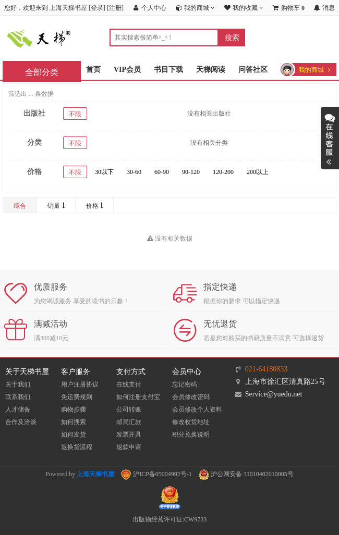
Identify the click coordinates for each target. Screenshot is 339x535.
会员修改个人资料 (197, 409)
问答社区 (253, 69)
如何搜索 (73, 422)
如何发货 (73, 434)
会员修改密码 (191, 397)
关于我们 (17, 384)
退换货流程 (76, 447)
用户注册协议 (80, 384)
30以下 (104, 172)
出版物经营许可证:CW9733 (169, 519)
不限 (75, 114)
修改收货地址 (191, 422)
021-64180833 (266, 369)
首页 (93, 69)
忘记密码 (184, 384)
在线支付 (128, 384)
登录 (97, 7)
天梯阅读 (210, 69)
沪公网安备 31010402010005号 (246, 474)
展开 (330, 138)
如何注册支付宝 (138, 397)
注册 (115, 7)
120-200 (223, 172)
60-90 (161, 172)
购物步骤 (73, 409)
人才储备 (17, 409)
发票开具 (128, 434)
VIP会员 (127, 69)
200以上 (258, 172)
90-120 (191, 172)
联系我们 (17, 397)
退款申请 (128, 447)
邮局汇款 (128, 422)
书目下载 (168, 69)
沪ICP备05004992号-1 (156, 474)
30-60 (134, 172)
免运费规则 (76, 397)
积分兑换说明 (191, 434)
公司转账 (128, 409)
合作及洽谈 (21, 422)
